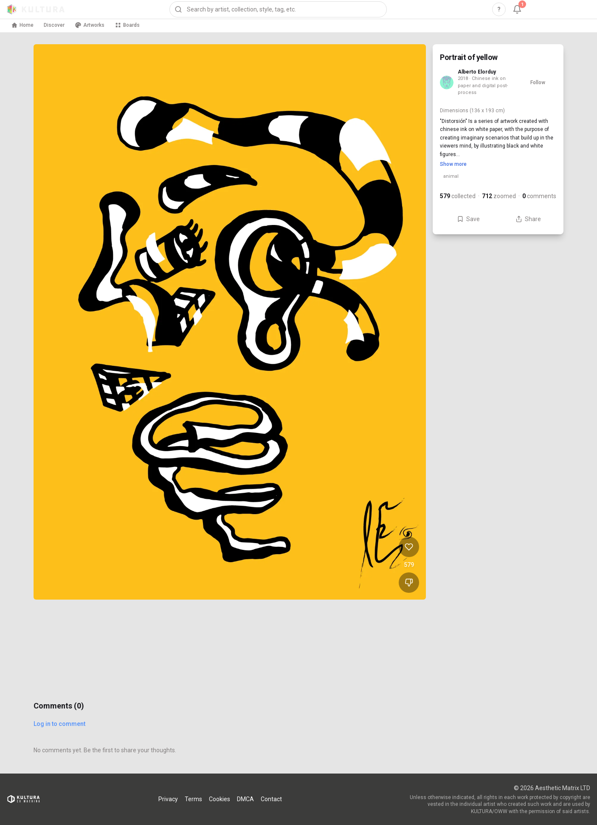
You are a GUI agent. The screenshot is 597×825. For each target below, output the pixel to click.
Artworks (89, 25)
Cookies (219, 799)
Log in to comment (59, 723)
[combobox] (278, 9)
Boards (127, 25)
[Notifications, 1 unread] (517, 9)
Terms (193, 799)
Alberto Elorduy (477, 72)
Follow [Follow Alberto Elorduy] (537, 82)
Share (528, 219)
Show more (453, 164)
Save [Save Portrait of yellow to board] (468, 219)
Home (22, 25)
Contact (271, 799)
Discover (54, 25)
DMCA (245, 799)
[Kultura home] (36, 9)
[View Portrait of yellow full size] (230, 322)
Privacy (168, 799)
